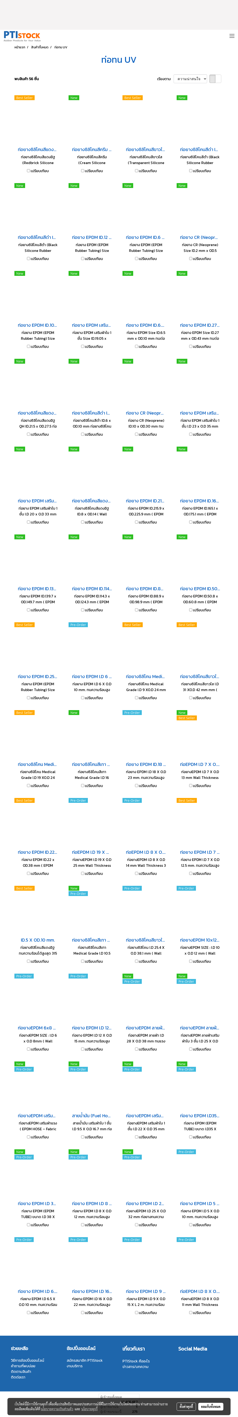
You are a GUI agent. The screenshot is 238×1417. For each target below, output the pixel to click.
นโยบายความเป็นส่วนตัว (57, 1409)
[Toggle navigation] (232, 36)
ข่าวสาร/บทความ (135, 1366)
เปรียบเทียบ (40, 171)
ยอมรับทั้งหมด (211, 1406)
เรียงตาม (165, 79)
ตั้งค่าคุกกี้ (186, 1406)
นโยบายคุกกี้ (89, 1409)
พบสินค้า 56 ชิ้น (26, 79)
